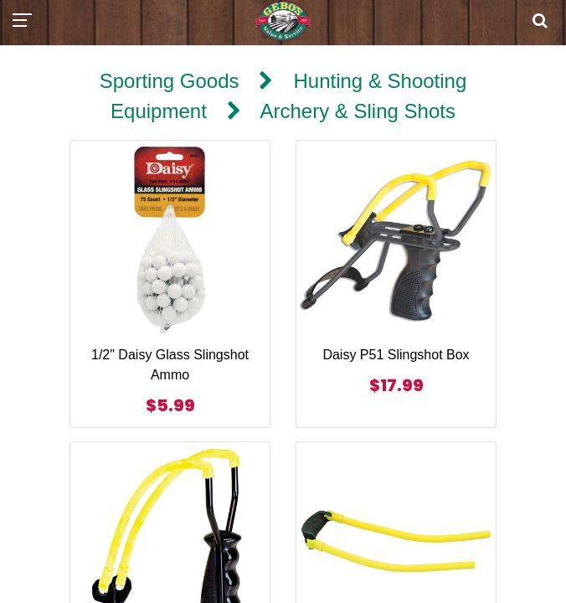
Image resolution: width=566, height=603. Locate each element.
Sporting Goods (169, 81)
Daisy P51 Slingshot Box (395, 355)
